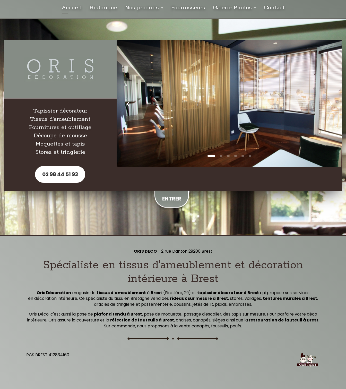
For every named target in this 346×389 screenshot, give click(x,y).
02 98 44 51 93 (60, 174)
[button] (128, 103)
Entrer (171, 197)
